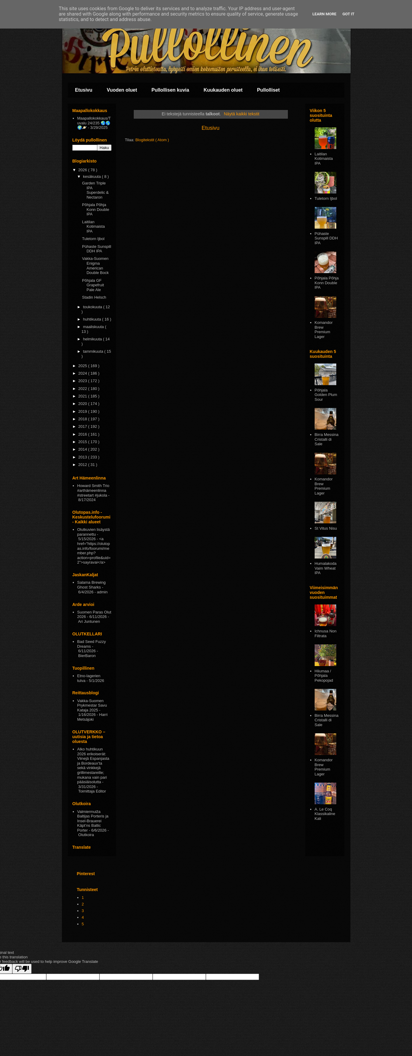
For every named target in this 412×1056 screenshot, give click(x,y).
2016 (83, 434)
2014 (83, 449)
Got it (348, 14)
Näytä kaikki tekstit (241, 113)
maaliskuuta (94, 326)
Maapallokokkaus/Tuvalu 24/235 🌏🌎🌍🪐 (94, 123)
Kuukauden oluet (223, 90)
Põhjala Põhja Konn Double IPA (95, 209)
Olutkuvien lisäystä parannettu (93, 532)
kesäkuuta (92, 176)
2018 (83, 419)
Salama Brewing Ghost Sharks (91, 584)
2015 (83, 442)
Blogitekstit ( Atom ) (152, 140)
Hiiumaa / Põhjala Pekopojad (324, 676)
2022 (83, 388)
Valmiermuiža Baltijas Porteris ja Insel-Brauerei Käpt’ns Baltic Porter (92, 820)
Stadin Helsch (94, 297)
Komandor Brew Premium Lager (324, 329)
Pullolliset (268, 90)
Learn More (325, 14)
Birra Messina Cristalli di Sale (326, 439)
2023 (83, 381)
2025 (83, 366)
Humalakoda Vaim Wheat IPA (326, 568)
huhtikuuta (92, 319)
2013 (83, 457)
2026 (83, 170)
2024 (83, 373)
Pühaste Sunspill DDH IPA (96, 249)
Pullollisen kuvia (170, 90)
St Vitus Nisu (326, 528)
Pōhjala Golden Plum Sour (326, 395)
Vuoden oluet (122, 90)
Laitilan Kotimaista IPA (93, 226)
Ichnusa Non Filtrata (326, 633)
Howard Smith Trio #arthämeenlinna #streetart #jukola (93, 490)
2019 (83, 411)
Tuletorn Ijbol (93, 238)
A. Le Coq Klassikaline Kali (325, 814)
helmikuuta (93, 339)
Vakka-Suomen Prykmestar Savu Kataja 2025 (92, 705)
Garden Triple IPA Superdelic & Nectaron (95, 190)
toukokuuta (93, 307)
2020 (83, 403)
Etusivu (84, 90)
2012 (83, 464)
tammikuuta (93, 351)
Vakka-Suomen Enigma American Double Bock (95, 265)
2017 (83, 426)
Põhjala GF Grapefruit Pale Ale (93, 285)
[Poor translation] (22, 969)
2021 (83, 396)
